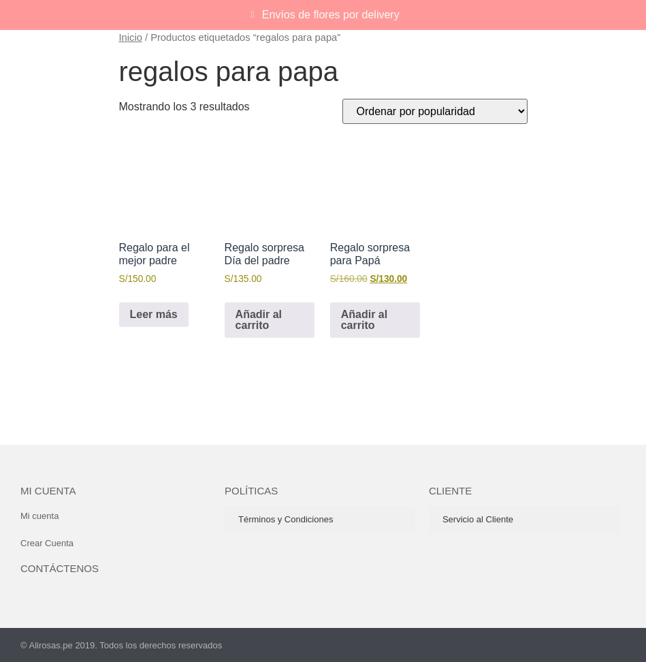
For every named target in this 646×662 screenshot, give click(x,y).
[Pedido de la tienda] (435, 111)
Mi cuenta (48, 490)
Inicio (130, 37)
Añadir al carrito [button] (259, 320)
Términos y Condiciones (285, 519)
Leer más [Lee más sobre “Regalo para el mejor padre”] (154, 314)
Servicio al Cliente (477, 519)
